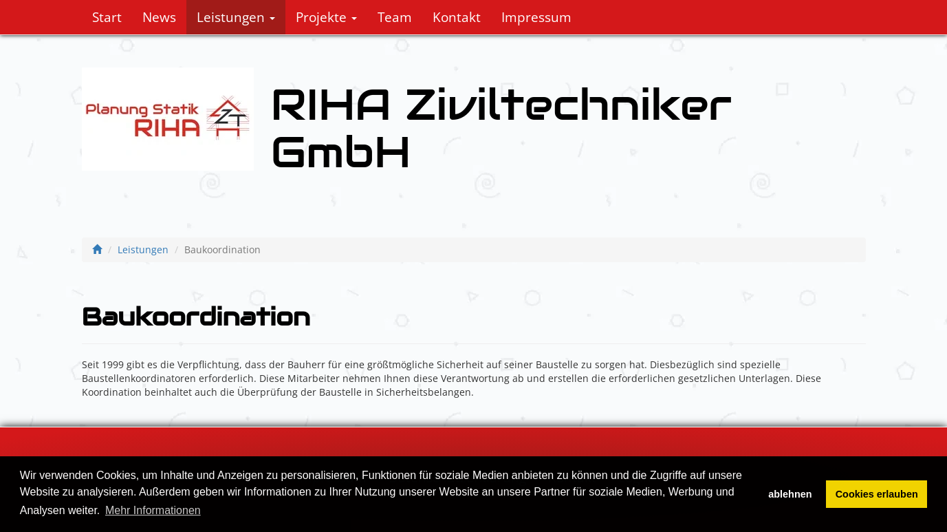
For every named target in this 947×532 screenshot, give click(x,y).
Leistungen (236, 17)
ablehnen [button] (790, 494)
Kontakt (457, 17)
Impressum (536, 17)
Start (107, 17)
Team (395, 17)
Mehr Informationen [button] (153, 510)
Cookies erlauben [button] (877, 494)
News (159, 17)
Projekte (326, 17)
